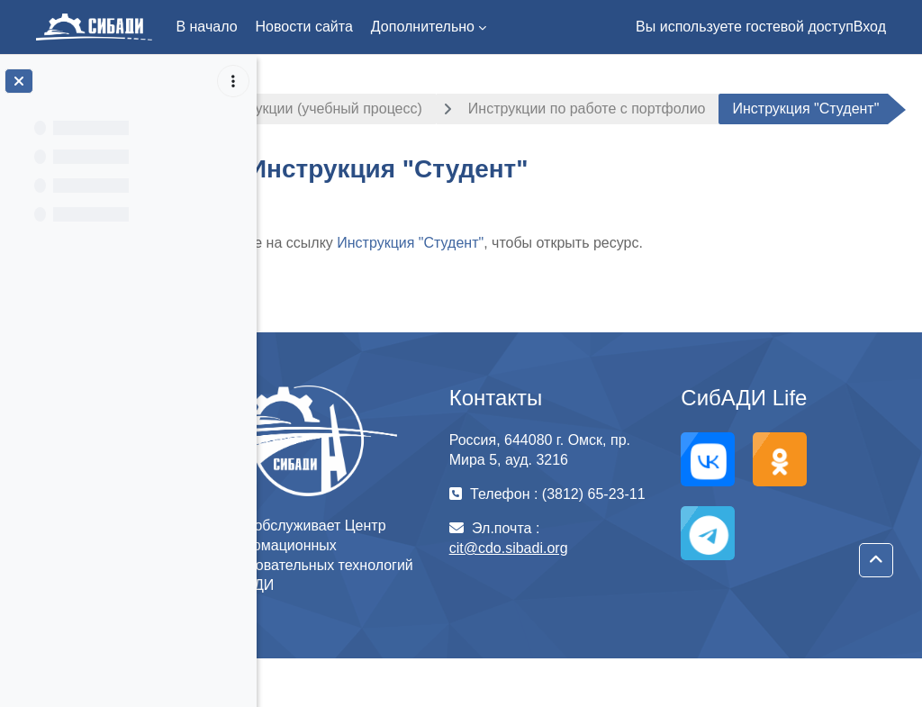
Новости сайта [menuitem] (304, 26)
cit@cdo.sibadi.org (559, 616)
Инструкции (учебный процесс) (394, 108)
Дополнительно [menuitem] (423, 26)
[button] (876, 560)
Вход (870, 26)
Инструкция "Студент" (485, 291)
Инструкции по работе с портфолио (663, 108)
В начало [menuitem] (206, 26)
